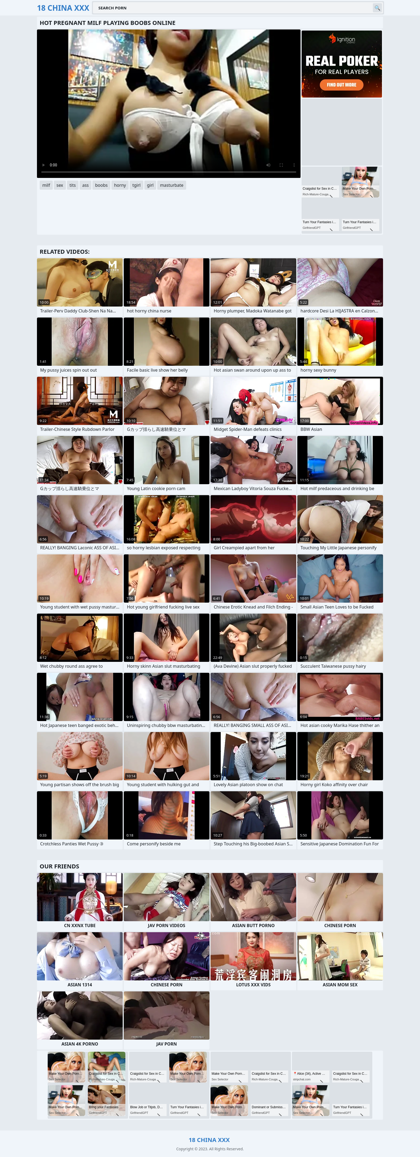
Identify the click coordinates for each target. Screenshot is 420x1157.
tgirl (136, 185)
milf (46, 185)
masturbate (171, 185)
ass (85, 185)
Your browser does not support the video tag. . (169, 103)
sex (60, 185)
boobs (101, 185)
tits (73, 185)
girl (150, 185)
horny (120, 185)
